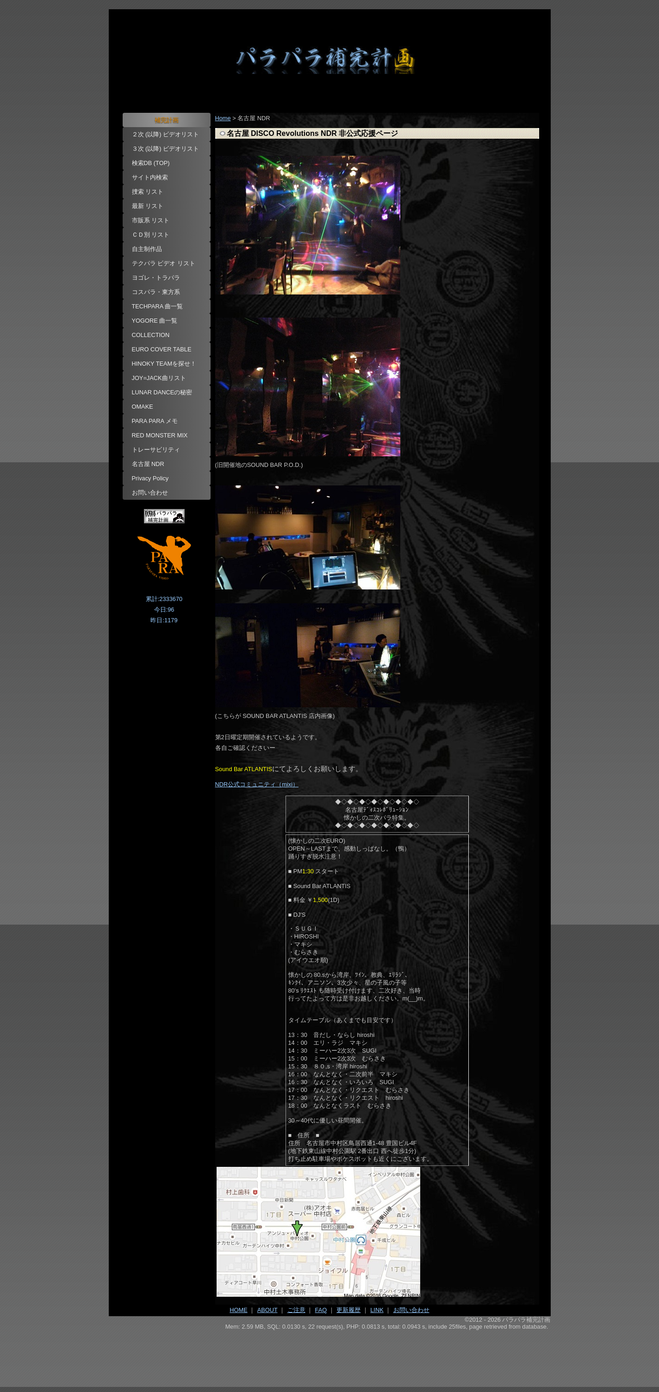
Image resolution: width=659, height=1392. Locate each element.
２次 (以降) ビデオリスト (165, 134)
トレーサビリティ (156, 449)
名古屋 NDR (148, 463)
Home (223, 118)
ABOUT (267, 1309)
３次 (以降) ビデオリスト (165, 148)
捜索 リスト (148, 191)
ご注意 (296, 1309)
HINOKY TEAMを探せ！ (164, 363)
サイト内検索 (150, 177)
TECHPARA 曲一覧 (157, 306)
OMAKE (142, 406)
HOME (238, 1309)
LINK (376, 1309)
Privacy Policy (150, 478)
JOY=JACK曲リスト (159, 377)
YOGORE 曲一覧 (155, 320)
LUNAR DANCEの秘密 (162, 392)
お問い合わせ (150, 492)
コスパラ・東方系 (156, 291)
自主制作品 (147, 248)
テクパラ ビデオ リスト (163, 263)
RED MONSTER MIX (160, 435)
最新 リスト (148, 205)
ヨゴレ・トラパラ (156, 277)
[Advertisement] (330, 1355)
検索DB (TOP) (151, 162)
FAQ (321, 1309)
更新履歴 (348, 1309)
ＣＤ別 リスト (151, 234)
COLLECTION (151, 334)
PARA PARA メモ (155, 420)
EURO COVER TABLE (162, 349)
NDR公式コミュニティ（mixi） (256, 784)
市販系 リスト (151, 220)
